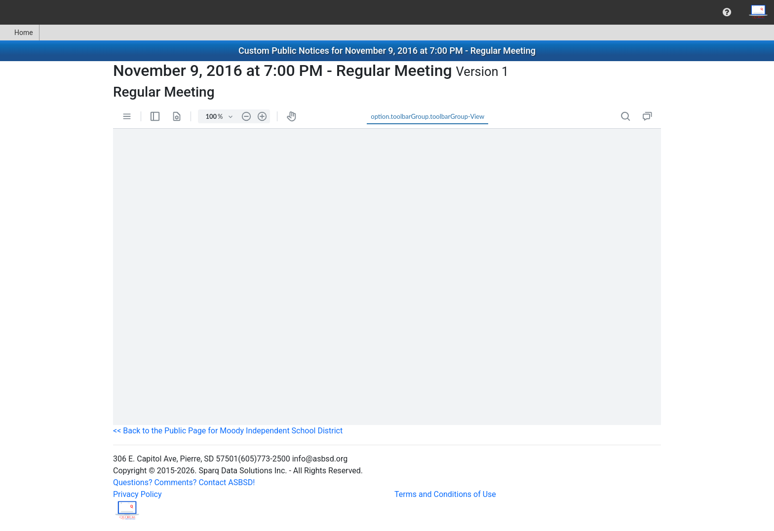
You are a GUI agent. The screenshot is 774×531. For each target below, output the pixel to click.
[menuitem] (727, 12)
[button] (727, 12)
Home (19, 32)
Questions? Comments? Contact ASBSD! (184, 482)
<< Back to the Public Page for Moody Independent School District (228, 430)
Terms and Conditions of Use (445, 494)
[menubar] (387, 12)
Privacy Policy (137, 494)
